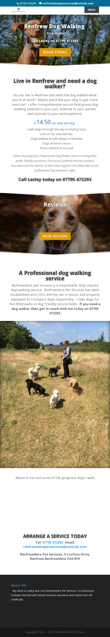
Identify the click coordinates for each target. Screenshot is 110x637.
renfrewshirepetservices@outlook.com (55, 547)
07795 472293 (52, 542)
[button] (56, 496)
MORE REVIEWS (55, 236)
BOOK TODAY (55, 52)
